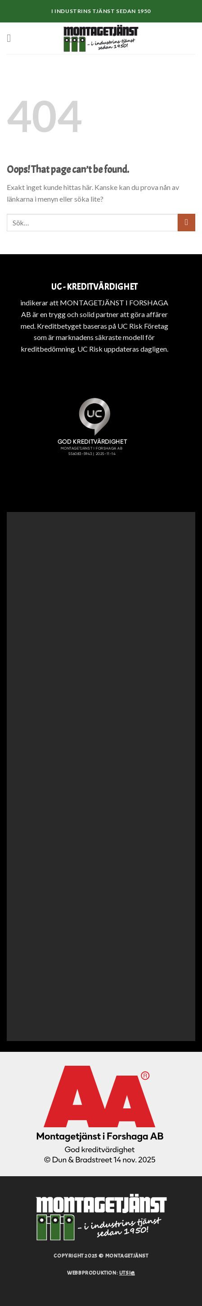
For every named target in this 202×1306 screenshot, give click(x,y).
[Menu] (12, 38)
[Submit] (186, 222)
